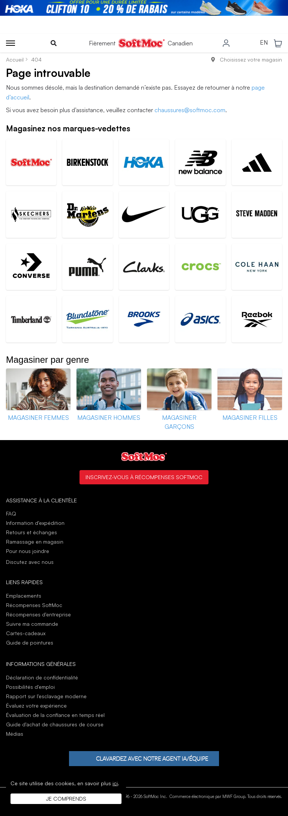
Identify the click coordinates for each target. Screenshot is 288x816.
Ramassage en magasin (34, 541)
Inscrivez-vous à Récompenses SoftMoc (144, 476)
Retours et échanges (31, 532)
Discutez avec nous (30, 562)
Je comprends (66, 798)
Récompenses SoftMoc (34, 605)
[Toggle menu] (10, 43)
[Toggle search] (53, 43)
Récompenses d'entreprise (38, 614)
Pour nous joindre (27, 551)
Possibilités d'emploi (30, 687)
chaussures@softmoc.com (189, 110)
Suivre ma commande (32, 624)
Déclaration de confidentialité (42, 677)
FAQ (11, 513)
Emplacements (23, 595)
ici (115, 783)
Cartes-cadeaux (25, 633)
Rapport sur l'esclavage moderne (46, 696)
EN (264, 42)
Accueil (15, 59)
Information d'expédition (35, 523)
